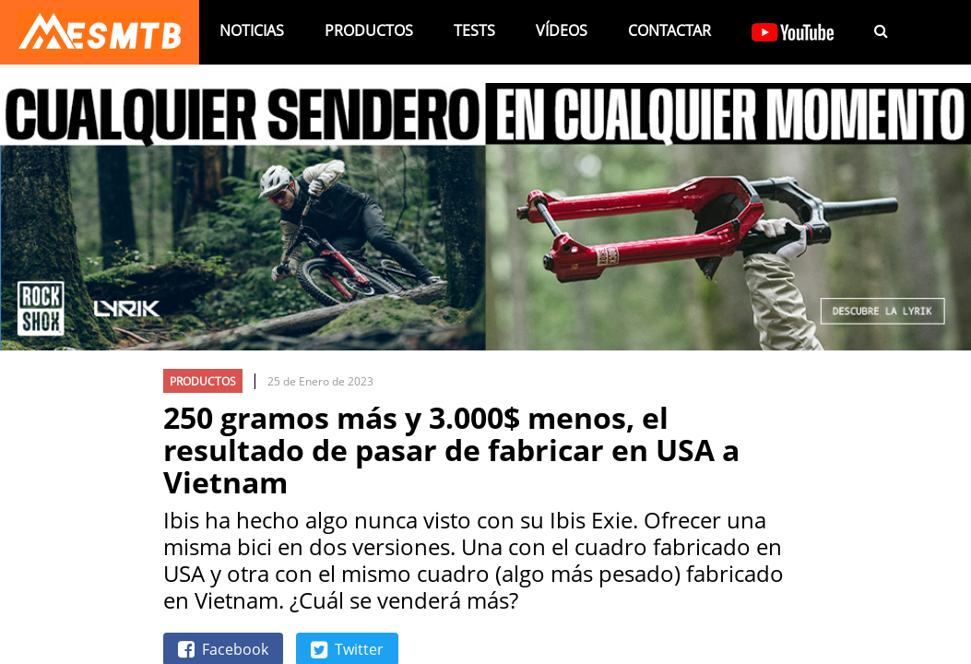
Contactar (669, 30)
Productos (369, 30)
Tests (474, 30)
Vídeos (561, 30)
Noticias (251, 30)
